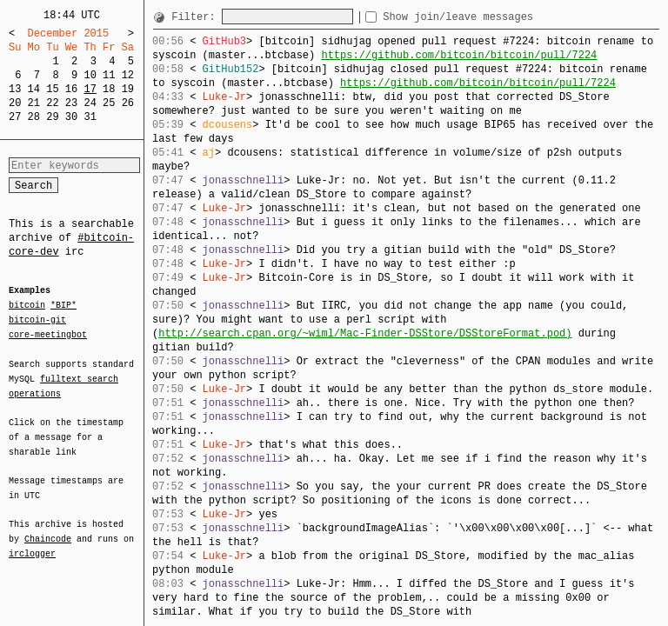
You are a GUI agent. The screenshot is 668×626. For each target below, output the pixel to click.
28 (34, 117)
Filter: (196, 17)
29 (52, 117)
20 (15, 103)
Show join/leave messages (489, 17)
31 (90, 117)
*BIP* (63, 306)
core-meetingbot (48, 334)
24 (90, 103)
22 (52, 103)
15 (52, 89)
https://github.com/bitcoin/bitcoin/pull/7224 (459, 55)
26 (128, 103)
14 (34, 89)
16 (71, 89)
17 (90, 89)
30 (71, 117)
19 (128, 89)
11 (109, 75)
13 (15, 89)
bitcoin (27, 306)
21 (34, 103)
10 (90, 75)
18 (109, 89)
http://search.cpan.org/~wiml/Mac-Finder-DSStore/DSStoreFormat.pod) (364, 333)
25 (109, 103)
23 (71, 103)
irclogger (32, 542)
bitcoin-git (37, 320)
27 (15, 117)
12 (128, 75)
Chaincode (47, 529)
